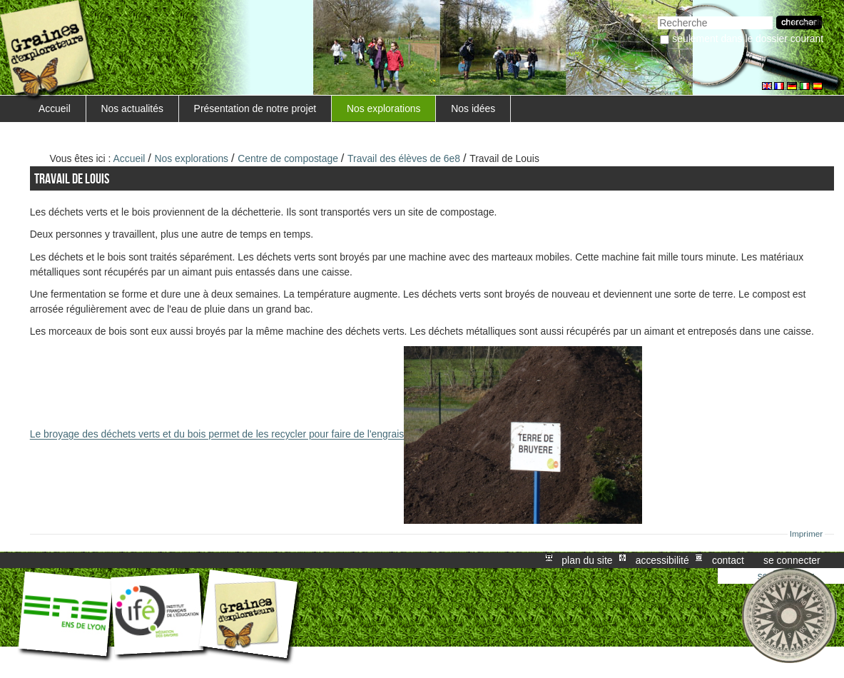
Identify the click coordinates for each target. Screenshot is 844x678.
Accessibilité (662, 560)
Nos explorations (384, 108)
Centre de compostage (288, 158)
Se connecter (791, 560)
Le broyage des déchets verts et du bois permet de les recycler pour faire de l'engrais (336, 434)
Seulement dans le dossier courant (747, 38)
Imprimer (806, 534)
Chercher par (657, 14)
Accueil (55, 108)
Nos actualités (132, 108)
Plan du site (586, 560)
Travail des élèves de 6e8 (403, 158)
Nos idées (473, 108)
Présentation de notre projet (255, 108)
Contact (728, 560)
